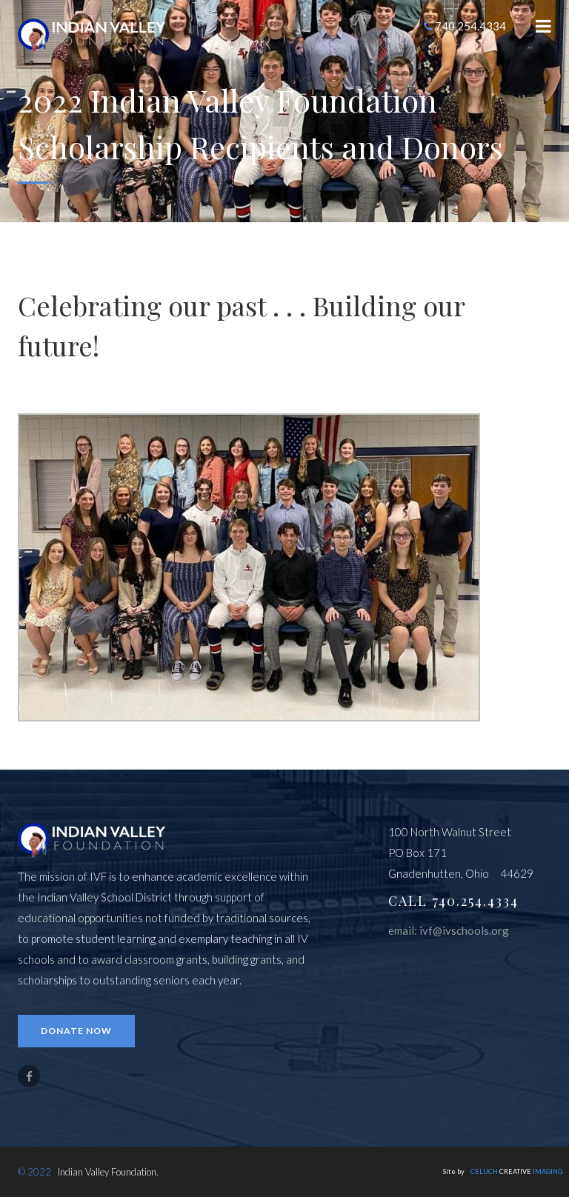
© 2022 (34, 1172)
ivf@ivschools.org (464, 930)
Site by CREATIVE (502, 1171)
